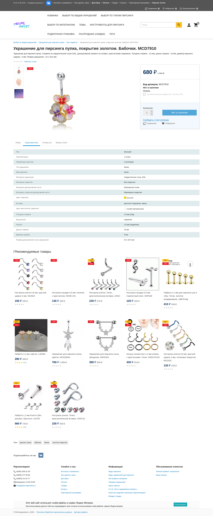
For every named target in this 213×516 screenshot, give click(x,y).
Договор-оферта (81, 512)
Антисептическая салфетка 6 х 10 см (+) (165, 94)
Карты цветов (114, 486)
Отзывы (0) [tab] (46, 143)
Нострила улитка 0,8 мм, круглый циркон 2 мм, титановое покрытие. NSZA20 (180, 357)
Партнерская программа (139, 3)
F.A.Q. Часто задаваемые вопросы (123, 489)
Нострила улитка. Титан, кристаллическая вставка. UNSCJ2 (68, 417)
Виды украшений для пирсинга (121, 475)
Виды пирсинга (115, 471)
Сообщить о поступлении (156, 120)
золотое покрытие (59, 442)
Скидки (115, 3)
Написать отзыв (30, 62)
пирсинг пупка (25, 442)
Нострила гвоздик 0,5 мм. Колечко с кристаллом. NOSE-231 (68, 294)
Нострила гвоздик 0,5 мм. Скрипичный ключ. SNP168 (139, 294)
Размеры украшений (117, 482)
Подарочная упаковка (61, 34)
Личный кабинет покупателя (167, 471)
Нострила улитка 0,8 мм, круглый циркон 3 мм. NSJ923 (30, 294)
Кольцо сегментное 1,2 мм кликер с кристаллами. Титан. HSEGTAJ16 (143, 355)
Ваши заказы (161, 475)
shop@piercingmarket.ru (35, 3)
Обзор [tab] (18, 143)
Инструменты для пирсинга (107, 25)
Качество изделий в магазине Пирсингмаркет (127, 493)
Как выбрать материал (118, 479)
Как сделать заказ (82, 3)
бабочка (38, 442)
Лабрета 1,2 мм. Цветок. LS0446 (30, 354)
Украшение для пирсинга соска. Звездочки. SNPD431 (104, 355)
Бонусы (123, 3)
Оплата (64, 482)
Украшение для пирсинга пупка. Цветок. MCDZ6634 (67, 355)
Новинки (52, 15)
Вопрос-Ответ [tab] (61, 143)
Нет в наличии (179, 112)
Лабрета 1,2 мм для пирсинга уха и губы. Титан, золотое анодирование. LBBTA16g (180, 295)
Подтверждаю (180, 504)
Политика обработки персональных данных (54, 512)
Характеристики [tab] (31, 143)
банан (46, 442)
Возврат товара (115, 496)
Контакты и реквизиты (63, 3)
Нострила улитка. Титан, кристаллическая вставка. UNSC (104, 294)
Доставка (65, 479)
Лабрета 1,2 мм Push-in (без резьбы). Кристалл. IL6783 (28, 417)
